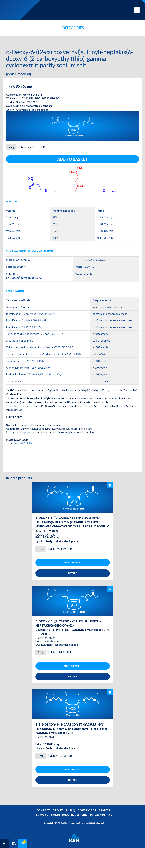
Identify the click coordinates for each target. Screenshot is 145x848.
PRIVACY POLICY (101, 815)
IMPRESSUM (79, 815)
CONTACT (43, 810)
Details (72, 573)
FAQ (72, 810)
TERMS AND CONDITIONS (51, 815)
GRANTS (104, 810)
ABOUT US (60, 810)
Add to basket (72, 159)
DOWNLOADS (87, 810)
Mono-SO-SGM (23, 443)
